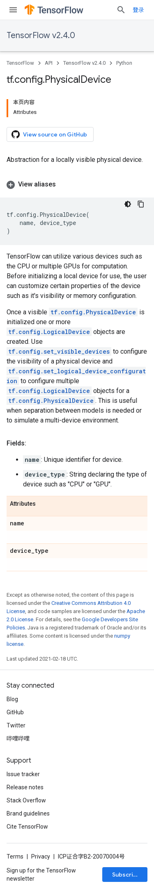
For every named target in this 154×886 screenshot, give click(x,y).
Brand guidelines (28, 813)
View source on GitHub (49, 134)
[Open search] (121, 10)
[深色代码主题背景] (127, 204)
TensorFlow (20, 63)
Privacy (40, 856)
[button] (77, 184)
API (49, 63)
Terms (15, 856)
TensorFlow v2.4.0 (41, 35)
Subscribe (126, 874)
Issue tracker (23, 774)
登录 (138, 10)
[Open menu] (13, 10)
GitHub (15, 712)
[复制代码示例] (140, 204)
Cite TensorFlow (27, 826)
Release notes (25, 787)
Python (124, 63)
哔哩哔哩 (18, 738)
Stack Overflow (26, 800)
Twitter (16, 725)
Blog (12, 699)
